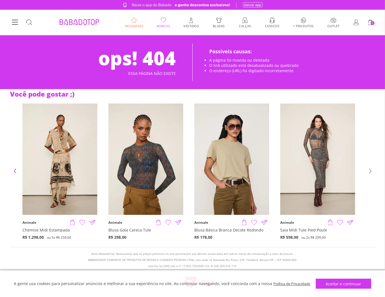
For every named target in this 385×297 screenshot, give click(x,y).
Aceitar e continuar (346, 283)
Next (370, 171)
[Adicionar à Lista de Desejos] (82, 223)
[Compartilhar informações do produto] (92, 223)
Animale (29, 222)
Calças (245, 26)
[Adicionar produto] (72, 223)
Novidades (134, 26)
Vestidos (191, 26)
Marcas (163, 26)
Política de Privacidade (292, 283)
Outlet (333, 26)
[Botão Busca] (29, 23)
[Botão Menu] (15, 23)
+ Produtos (303, 26)
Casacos (272, 26)
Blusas (219, 26)
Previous (15, 171)
